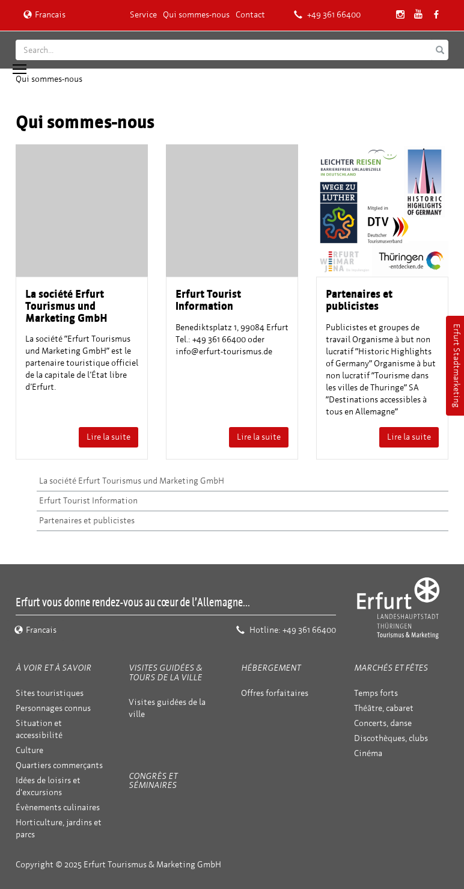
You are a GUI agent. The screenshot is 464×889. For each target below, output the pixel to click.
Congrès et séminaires (153, 780)
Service (143, 15)
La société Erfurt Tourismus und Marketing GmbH (131, 481)
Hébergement (271, 668)
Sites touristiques (50, 693)
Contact (250, 15)
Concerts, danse (383, 723)
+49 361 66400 (327, 15)
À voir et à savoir (53, 668)
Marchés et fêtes (391, 668)
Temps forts (376, 693)
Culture (29, 750)
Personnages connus (53, 708)
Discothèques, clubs (391, 738)
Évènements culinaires (58, 807)
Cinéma (368, 753)
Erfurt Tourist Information (88, 501)
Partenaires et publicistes (87, 520)
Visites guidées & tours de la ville (165, 672)
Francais (44, 15)
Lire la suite (108, 437)
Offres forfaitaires (274, 693)
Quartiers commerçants (59, 765)
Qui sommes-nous (196, 15)
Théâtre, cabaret (384, 708)
